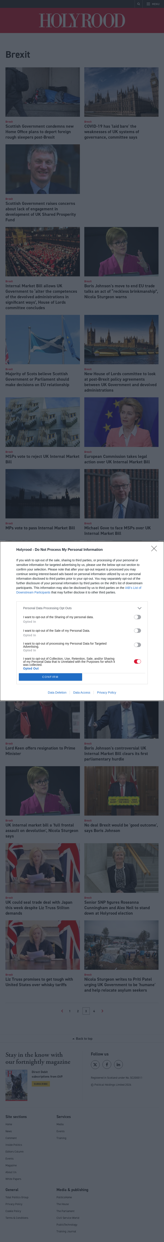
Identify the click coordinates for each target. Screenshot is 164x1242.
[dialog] (82, 621)
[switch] (137, 617)
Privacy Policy (106, 692)
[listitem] (82, 608)
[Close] (155, 550)
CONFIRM (50, 677)
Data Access (81, 692)
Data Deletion (57, 692)
